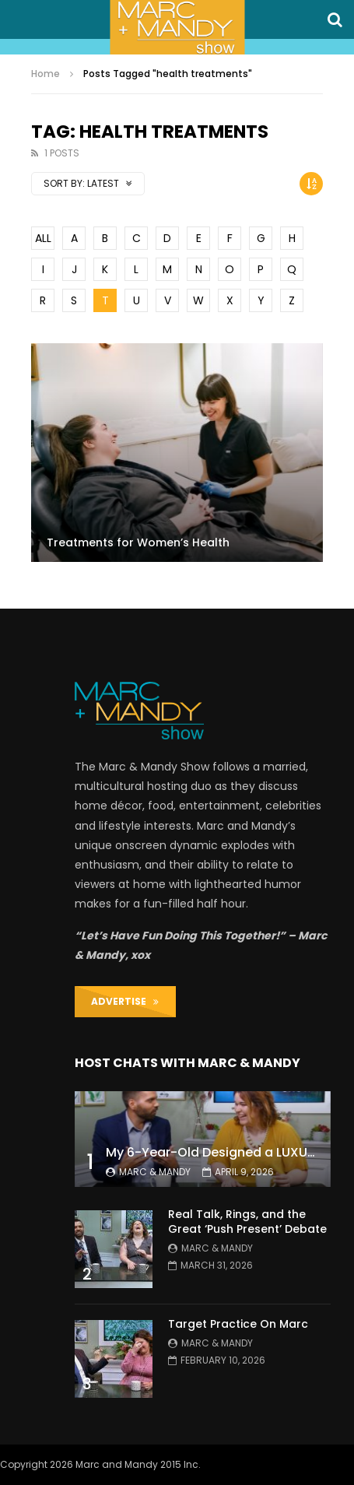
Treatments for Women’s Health (138, 542)
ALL (43, 238)
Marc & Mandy (155, 1171)
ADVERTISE (125, 1001)
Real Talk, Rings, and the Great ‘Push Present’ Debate (247, 1221)
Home (45, 73)
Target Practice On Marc (238, 1324)
